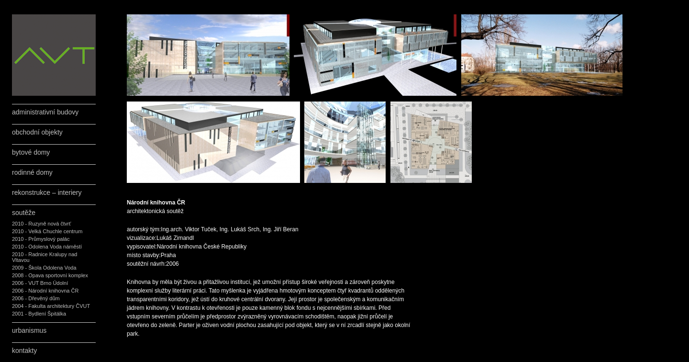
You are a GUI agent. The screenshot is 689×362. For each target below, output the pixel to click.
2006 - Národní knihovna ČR (45, 291)
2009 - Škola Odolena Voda (44, 268)
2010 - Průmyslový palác (40, 239)
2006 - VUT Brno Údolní (40, 283)
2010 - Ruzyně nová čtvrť (41, 223)
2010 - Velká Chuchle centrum (47, 231)
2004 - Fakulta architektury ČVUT (51, 306)
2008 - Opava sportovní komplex (50, 275)
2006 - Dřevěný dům (36, 298)
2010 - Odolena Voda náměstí (47, 246)
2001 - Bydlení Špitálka (39, 314)
